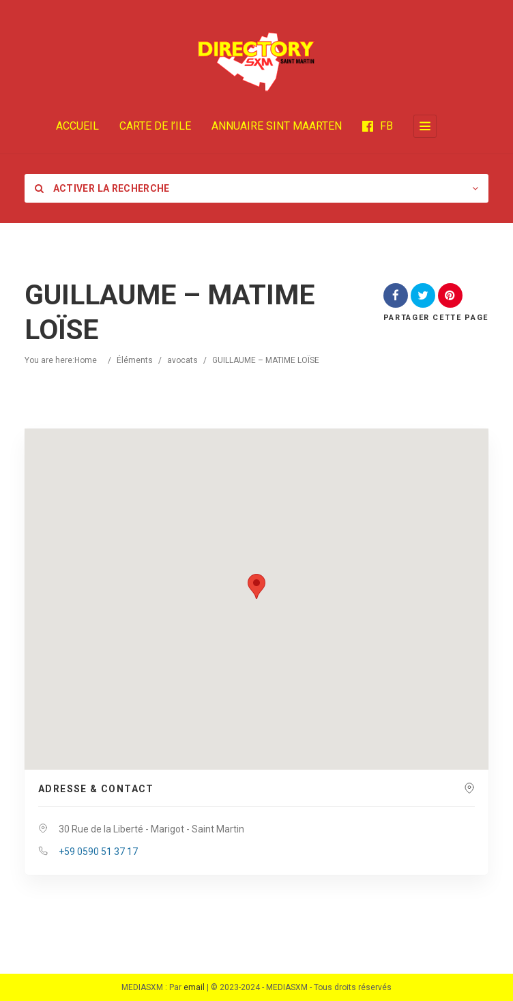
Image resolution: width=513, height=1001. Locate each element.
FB (377, 125)
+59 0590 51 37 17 (98, 851)
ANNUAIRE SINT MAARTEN (276, 125)
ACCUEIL (77, 125)
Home (85, 360)
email (194, 987)
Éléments (135, 360)
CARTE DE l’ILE (155, 125)
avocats (182, 360)
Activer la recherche (102, 188)
